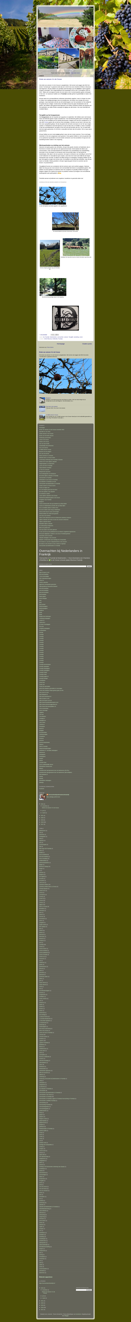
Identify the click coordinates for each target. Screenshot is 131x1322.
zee (40, 1260)
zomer (81, 337)
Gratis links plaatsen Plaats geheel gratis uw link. (51, 690)
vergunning (42, 1216)
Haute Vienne (42, 982)
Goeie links (42, 682)
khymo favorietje (43, 710)
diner (40, 912)
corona (41, 892)
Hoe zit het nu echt (44, 692)
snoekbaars (42, 1168)
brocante (41, 878)
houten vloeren (43, 998)
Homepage (61, 344)
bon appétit (42, 876)
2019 (42, 820)
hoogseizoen (42, 994)
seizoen (66, 337)
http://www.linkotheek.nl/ (45, 696)
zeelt (40, 1262)
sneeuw (41, 1164)
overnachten (60, 337)
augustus (41, 840)
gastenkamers (42, 966)
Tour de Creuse (43, 1186)
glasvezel (41, 974)
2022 (42, 804)
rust (40, 1140)
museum (41, 1058)
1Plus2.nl (41, 580)
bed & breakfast (43, 854)
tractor (40, 1192)
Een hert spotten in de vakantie (47, 491)
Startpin (41, 758)
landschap (41, 1024)
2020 (42, 817)
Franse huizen (42, 948)
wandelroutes (42, 1240)
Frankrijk (47, 337)
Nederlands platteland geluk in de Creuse (49, 497)
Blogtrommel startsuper (45, 616)
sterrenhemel (42, 1172)
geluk (40, 970)
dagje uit (41, 904)
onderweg (41, 1076)
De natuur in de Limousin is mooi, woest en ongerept (52, 543)
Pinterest (41, 738)
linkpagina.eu (42, 720)
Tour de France (43, 1188)
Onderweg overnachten (45, 437)
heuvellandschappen (44, 990)
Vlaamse (41, 1224)
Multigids (41, 730)
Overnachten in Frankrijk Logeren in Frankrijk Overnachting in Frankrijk (57, 1098)
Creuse (41, 900)
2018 (42, 822)
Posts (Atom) (50, 347)
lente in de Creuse (43, 1030)
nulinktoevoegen (43, 734)
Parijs (40, 1112)
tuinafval (41, 1200)
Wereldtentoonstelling (44, 1246)
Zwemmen (41, 1272)
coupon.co (41, 620)
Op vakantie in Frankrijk (45, 1088)
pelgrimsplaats (42, 1120)
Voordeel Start (42, 762)
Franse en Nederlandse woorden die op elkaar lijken (52, 505)
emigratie (41, 922)
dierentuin (41, 910)
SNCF (40, 1162)
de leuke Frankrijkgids (44, 624)
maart (43, 812)
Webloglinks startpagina (45, 780)
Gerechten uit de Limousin (45, 535)
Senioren (41, 740)
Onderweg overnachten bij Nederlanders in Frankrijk (52, 1078)
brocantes (41, 880)
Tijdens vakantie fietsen (45, 521)
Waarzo (41, 768)
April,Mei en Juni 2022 (44, 431)
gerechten (41, 972)
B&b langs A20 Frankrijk (45, 848)
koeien (41, 1010)
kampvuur (41, 1002)
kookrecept (42, 1012)
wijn (40, 1252)
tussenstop (42, 1202)
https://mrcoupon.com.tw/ (45, 700)
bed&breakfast (42, 860)
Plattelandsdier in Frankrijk (45, 1128)
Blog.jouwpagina (43, 606)
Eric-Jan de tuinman (44, 453)
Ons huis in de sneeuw (51, 406)
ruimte (40, 1138)
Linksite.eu (42, 724)
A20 (40, 832)
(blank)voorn (42, 830)
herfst (40, 986)
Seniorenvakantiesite (44, 742)
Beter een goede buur (44, 527)
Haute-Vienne (42, 984)
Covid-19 (41, 898)
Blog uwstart (42, 604)
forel (40, 942)
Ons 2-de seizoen (43, 447)
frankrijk (41, 632)
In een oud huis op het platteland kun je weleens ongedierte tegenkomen (57, 531)
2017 (42, 824)
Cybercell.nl (42, 622)
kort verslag (42, 1014)
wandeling (76, 337)
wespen (41, 1248)
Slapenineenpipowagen (45, 748)
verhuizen (41, 1218)
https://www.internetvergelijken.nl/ (47, 706)
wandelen (41, 1234)
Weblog (41, 778)
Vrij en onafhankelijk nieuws (46, 764)
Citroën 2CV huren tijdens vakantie (48, 461)
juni (43, 810)
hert (40, 988)
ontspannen (42, 1084)
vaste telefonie (42, 1210)
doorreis (41, 916)
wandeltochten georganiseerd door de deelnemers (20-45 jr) (54, 770)
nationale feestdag (43, 1060)
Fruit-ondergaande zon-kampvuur (47, 473)
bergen (41, 868)
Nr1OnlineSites (43, 732)
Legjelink (41, 712)
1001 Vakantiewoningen (45, 578)
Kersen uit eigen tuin (44, 487)
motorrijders (42, 1054)
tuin (40, 1198)
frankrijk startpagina (44, 666)
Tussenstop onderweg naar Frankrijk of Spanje (50, 459)
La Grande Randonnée (45, 1018)
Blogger (67, 1315)
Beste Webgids (43, 598)
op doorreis (42, 1086)
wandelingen (42, 1238)
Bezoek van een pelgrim (45, 451)
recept (40, 1132)
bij (43, 337)
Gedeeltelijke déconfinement (46, 445)
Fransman (41, 958)
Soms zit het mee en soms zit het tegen (49, 511)
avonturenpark (42, 844)
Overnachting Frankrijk (45, 1104)
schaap (41, 1146)
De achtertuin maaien (44, 493)
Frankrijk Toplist (43, 672)
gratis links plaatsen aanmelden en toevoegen (50, 688)
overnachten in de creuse (45, 1094)
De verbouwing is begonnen (46, 525)
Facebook (41, 788)
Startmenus (42, 752)
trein (40, 1194)
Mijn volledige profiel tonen (53, 797)
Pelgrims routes (43, 1118)
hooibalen (41, 996)
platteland (41, 1126)
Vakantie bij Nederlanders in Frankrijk (48, 1206)
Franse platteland (43, 952)
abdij (40, 838)
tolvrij (40, 1184)
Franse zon (42, 956)
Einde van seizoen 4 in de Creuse (50, 79)
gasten (41, 964)
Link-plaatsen (42, 716)
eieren (40, 920)
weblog (41, 776)
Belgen (41, 864)
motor (40, 1052)
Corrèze (41, 896)
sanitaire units (42, 1142)
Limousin (41, 1034)
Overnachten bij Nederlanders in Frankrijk (49, 483)
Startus (41, 760)
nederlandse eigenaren (45, 1070)
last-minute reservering (45, 1028)
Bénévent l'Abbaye (44, 866)
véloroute (41, 1212)
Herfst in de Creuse (44, 441)
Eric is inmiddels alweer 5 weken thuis (48, 507)
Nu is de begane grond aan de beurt (48, 489)
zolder (40, 1264)
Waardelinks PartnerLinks (45, 766)
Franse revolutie (43, 954)
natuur (40, 1064)
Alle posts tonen (75, 73)
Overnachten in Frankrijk (45, 477)
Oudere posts (87, 344)
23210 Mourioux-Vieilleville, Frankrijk (53, 338)
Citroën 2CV (42, 890)
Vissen (41, 1222)
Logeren (41, 1040)
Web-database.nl (43, 774)
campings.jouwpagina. (44, 618)
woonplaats (42, 1256)
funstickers (78, 1314)
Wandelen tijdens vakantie (45, 523)
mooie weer (42, 1050)
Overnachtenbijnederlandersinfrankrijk (58, 794)
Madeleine (41, 1044)
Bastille (41, 852)
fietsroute (41, 934)
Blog (40, 602)
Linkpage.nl (42, 718)
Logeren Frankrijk (43, 1042)
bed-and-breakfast (43, 574)
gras (40, 980)
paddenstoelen (43, 1110)
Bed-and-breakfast (43, 592)
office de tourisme (43, 1072)
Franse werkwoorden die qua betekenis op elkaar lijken (53, 503)
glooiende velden (43, 976)
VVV (40, 1230)
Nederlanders (53, 337)
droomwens (42, 918)
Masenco (41, 728)
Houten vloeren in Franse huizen (47, 485)
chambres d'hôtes (43, 884)
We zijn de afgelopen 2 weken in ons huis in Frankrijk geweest (54, 533)
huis (40, 1000)
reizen (40, 1134)
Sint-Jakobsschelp (43, 1156)
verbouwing (42, 1214)
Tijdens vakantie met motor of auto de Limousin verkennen (53, 519)
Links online (42, 722)
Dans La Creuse (43, 906)
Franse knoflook (43, 950)
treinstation (42, 1196)
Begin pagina (42, 596)
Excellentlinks (42, 630)
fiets (40, 928)
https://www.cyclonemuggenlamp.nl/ (48, 704)
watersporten (42, 1242)
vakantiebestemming (44, 1208)
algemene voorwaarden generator (47, 584)
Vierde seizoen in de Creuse (46, 433)
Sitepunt (41, 744)
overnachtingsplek (43, 1108)
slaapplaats (42, 1160)
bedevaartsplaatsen (44, 862)
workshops (42, 1258)
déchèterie (41, 908)
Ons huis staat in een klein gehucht (48, 529)
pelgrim (41, 1114)
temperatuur (42, 1178)
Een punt (41, 626)
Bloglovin (48, 398)
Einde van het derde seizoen (46, 435)
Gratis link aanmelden (44, 686)
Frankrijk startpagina (44, 670)
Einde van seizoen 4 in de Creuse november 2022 (51, 429)
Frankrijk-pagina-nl (44, 676)
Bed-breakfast (42, 594)
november (45, 806)
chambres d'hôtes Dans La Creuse (47, 886)
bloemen (41, 872)
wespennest (42, 1250)
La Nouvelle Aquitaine (44, 1020)
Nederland (41, 1066)
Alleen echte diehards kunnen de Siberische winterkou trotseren (55, 517)
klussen (41, 1008)
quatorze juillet (42, 1130)
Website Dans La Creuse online (47, 457)
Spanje (41, 1170)
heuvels (41, 992)
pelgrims (41, 1116)
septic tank (42, 1154)
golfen (40, 978)
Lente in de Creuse (44, 439)
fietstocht (41, 938)
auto (40, 842)
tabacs (41, 1176)
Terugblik (71, 337)
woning (41, 1254)
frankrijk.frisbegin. (43, 678)
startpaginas (42, 754)
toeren (40, 1182)
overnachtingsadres (44, 1106)
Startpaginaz (42, 756)
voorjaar (41, 1228)
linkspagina (42, 726)
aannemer (41, 834)
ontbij (40, 1080)
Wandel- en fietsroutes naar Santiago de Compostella (52, 539)
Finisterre (41, 940)
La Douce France (43, 1016)
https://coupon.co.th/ (44, 572)
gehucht (41, 968)
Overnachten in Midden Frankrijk (47, 1100)
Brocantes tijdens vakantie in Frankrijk (48, 475)
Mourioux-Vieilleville (44, 1056)
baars (40, 850)
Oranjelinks (42, 736)
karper (40, 1004)
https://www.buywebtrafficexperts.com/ (48, 702)
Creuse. (41, 902)
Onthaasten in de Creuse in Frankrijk (48, 479)
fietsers (41, 932)
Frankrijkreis (42, 680)
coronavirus (42, 894)
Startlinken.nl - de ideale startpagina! (48, 750)
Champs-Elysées (43, 888)
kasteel (41, 1006)
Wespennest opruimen (44, 471)
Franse (46, 122)
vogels (40, 1226)
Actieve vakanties (43, 582)
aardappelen (42, 836)
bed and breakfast (43, 856)
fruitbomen (42, 962)
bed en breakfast (43, 858)
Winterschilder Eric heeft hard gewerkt (48, 513)
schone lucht (42, 1150)
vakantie (41, 1204)
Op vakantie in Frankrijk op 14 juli (47, 481)
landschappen (42, 1026)
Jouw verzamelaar (43, 708)
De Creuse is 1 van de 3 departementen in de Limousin (53, 541)
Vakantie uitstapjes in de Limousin (47, 537)
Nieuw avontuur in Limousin (46, 455)
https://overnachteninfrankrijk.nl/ (47, 1283)
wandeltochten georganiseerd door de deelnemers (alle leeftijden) (55, 772)
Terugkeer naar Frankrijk (45, 499)
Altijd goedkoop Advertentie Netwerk (48, 586)
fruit (40, 960)
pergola (41, 1124)
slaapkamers (42, 1158)
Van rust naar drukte (44, 443)
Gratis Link (42, 684)
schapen (41, 1148)
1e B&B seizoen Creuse (52, 415)
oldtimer (41, 1074)
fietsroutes (41, 936)
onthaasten (42, 1082)
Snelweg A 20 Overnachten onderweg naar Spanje (51, 1166)
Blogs (40, 612)
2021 (42, 815)
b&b (40, 846)
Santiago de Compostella (45, 1144)
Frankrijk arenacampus (45, 664)
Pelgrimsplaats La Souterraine (46, 463)
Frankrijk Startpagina (44, 668)
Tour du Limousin (43, 1190)
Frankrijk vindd (43, 674)
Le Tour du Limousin (44, 469)
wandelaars (42, 1232)
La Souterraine (43, 1022)
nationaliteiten (42, 1062)
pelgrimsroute (42, 1122)
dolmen (41, 914)
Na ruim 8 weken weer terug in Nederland (49, 509)
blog (40, 600)
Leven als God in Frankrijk (45, 465)
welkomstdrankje (43, 1244)
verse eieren (42, 1220)
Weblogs (41, 782)
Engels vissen (42, 924)
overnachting (42, 1102)
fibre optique (42, 926)
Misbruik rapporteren (45, 1277)
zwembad (41, 1270)
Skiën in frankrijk (43, 746)
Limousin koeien (43, 1036)
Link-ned (41, 714)
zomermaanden (43, 1268)
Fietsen (41, 930)
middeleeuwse (42, 1048)
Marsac (41, 1046)
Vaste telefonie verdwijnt (45, 467)
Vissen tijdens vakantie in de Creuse (48, 495)
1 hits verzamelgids (44, 576)
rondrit (40, 1136)
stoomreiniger (42, 1174)
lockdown (41, 1038)
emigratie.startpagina (44, 628)
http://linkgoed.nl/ (43, 694)
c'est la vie (41, 882)
